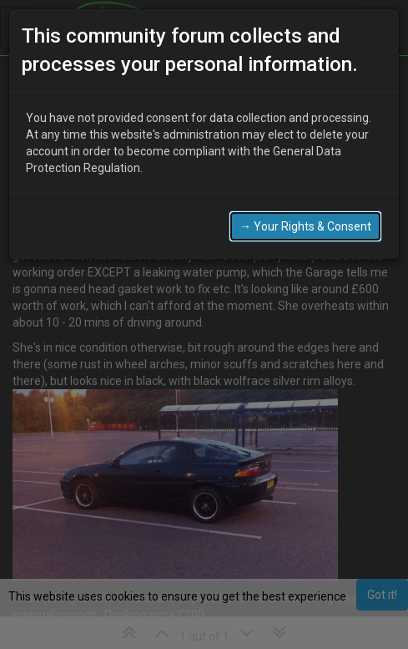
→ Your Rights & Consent (305, 226)
